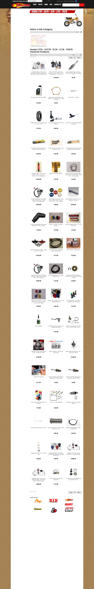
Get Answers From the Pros (20, 122)
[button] (73, 4)
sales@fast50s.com (31, 524)
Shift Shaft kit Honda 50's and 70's (38, 427)
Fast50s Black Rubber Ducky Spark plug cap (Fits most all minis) (39, 225)
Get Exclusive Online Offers (56, 524)
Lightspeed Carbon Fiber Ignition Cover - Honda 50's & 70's (38, 352)
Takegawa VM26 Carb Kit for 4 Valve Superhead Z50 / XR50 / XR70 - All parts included (39, 479)
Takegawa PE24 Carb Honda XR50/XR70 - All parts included (73, 453)
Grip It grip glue (38, 326)
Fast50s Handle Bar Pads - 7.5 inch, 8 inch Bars (73, 225)
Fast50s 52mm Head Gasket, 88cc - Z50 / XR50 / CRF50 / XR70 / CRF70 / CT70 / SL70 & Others (73, 175)
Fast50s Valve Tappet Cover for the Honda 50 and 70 (56, 301)
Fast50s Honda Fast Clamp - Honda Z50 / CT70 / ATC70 (38, 250)
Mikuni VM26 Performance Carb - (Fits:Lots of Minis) (73, 352)
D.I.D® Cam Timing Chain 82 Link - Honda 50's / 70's (56, 149)
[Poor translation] (5, 553)
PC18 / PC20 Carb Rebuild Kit (56, 402)
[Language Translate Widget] (35, 1)
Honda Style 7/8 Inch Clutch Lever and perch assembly (56, 326)
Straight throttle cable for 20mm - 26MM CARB (73, 428)
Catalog (17, 13)
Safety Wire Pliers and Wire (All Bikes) (73, 403)
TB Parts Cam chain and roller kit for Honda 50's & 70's (73, 479)
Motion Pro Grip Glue (38, 376)
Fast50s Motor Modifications (73, 249)
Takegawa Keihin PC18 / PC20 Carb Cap (39, 453)
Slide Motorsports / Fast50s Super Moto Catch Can (56, 428)
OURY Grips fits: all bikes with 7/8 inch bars (38, 403)
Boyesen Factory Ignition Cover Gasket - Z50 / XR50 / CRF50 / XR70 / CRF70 (56, 98)
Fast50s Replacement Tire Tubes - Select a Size (56, 276)
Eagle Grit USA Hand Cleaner (56, 173)
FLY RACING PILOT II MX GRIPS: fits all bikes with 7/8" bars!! (73, 301)
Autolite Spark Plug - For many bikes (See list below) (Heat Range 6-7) (73, 73)
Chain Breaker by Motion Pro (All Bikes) (56, 123)
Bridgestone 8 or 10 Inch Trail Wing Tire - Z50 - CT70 (39, 123)
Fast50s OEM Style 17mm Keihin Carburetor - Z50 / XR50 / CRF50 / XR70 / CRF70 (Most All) (38, 276)
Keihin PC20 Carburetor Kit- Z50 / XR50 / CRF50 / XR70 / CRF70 (73, 326)
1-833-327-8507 (30, 522)
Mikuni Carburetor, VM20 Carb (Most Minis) (56, 352)
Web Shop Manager (49, 541)
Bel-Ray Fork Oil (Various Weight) (38, 97)
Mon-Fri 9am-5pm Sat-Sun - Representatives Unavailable (20, 128)
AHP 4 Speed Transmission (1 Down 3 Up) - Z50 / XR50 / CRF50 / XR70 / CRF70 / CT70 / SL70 (56, 73)
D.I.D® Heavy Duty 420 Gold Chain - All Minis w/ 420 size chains (73, 149)
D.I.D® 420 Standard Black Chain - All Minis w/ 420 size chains (38, 149)
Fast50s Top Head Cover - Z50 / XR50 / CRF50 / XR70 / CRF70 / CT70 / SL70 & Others (38, 302)
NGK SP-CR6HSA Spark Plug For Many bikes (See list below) (56, 377)
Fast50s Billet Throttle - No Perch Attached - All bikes (73, 199)
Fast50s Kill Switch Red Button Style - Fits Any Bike (56, 250)
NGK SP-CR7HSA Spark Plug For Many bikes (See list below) (73, 377)
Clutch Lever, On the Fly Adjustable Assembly (73, 123)
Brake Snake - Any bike (73, 97)
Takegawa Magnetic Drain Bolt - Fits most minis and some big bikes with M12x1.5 (56, 454)
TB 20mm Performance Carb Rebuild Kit (56, 479)
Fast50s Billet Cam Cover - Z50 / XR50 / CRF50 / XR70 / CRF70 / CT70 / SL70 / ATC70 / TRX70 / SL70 (56, 200)
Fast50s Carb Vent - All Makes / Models (56, 225)
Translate (51, 1)
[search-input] (70, 4)
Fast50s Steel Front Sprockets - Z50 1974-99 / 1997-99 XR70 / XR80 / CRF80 (73, 276)
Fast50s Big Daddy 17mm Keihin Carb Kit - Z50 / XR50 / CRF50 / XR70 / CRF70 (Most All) (38, 200)
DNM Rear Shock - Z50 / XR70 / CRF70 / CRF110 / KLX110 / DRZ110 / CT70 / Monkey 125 (38, 175)
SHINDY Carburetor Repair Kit (38, 46)
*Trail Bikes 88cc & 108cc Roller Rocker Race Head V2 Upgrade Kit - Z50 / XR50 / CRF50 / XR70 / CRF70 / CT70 (39, 73)
